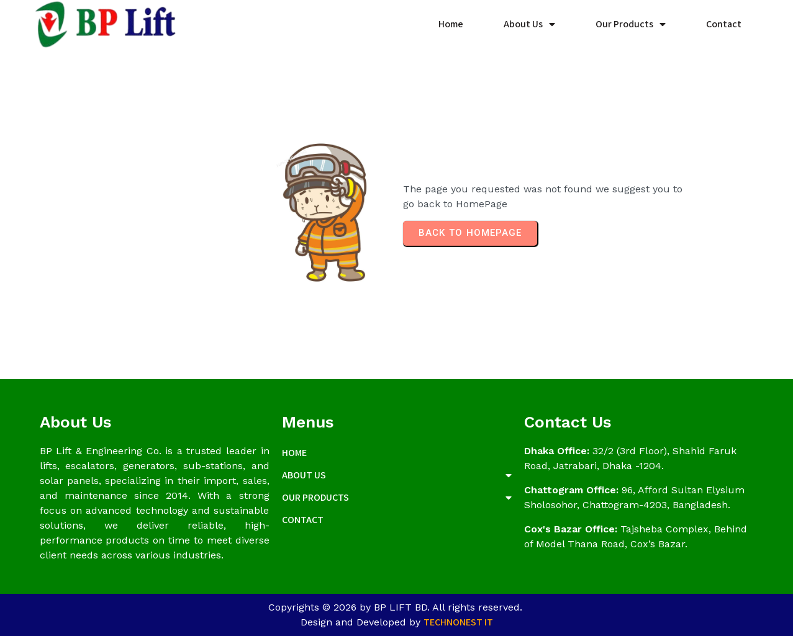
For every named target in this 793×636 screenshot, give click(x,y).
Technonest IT (458, 622)
